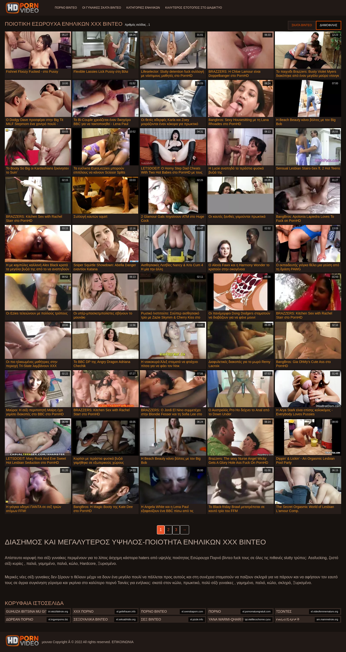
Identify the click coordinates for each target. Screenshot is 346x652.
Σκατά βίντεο (302, 25)
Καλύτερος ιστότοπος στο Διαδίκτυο (195, 7)
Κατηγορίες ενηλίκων (144, 7)
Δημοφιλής (328, 25)
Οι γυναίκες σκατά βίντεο (102, 7)
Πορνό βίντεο (66, 7)
